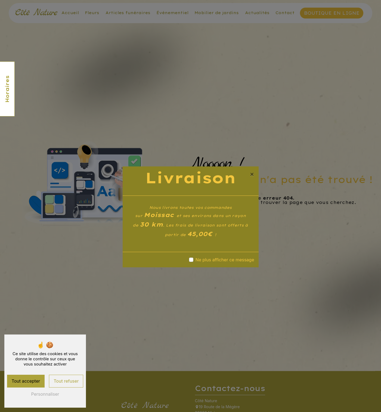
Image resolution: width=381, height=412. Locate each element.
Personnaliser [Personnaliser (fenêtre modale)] (45, 394)
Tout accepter (26, 381)
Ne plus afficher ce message (225, 259)
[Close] (251, 174)
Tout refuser (66, 381)
